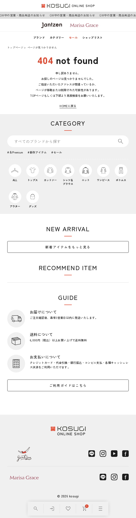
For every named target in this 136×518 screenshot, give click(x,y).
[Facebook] (125, 453)
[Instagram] (103, 453)
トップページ (15, 47)
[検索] (36, 509)
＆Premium (16, 152)
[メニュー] (100, 509)
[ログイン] (52, 509)
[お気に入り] (68, 509)
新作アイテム (38, 152)
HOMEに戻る (68, 106)
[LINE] (91, 453)
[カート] (84, 509)
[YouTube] (114, 453)
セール (73, 37)
